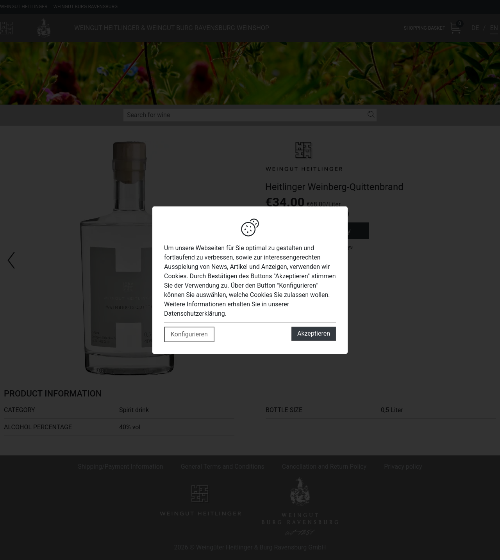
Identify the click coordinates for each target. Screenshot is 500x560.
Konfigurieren (189, 334)
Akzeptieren (313, 333)
